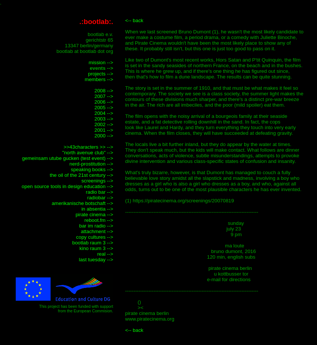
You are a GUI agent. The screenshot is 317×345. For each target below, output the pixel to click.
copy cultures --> (94, 237)
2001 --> (103, 130)
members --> (99, 79)
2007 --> (103, 96)
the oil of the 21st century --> (81, 175)
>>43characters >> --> (88, 147)
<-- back (134, 20)
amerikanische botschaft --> (82, 203)
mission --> (100, 62)
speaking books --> (92, 169)
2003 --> (103, 119)
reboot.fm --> (98, 220)
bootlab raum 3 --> (92, 243)
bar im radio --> (96, 226)
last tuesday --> (96, 259)
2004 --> (103, 113)
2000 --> (103, 136)
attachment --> (97, 231)
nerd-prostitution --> (91, 164)
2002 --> (103, 124)
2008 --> (103, 90)
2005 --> (103, 107)
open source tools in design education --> (67, 186)
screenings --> (97, 181)
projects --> (100, 74)
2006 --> (103, 102)
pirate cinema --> (94, 214)
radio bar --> (99, 192)
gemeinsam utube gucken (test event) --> (67, 158)
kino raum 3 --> (96, 248)
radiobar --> (100, 197)
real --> (105, 254)
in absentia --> (97, 209)
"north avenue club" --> (87, 152)
